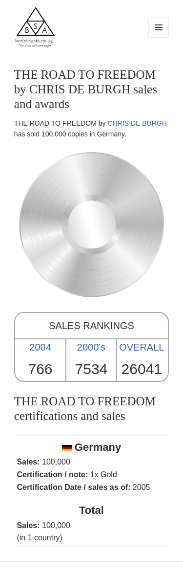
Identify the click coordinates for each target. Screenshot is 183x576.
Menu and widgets (159, 37)
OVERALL (141, 347)
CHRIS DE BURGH (136, 123)
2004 (40, 347)
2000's (91, 347)
